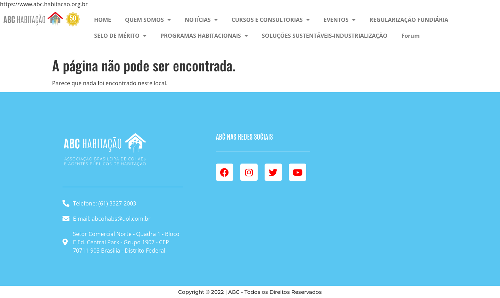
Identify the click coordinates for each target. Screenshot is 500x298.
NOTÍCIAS (201, 20)
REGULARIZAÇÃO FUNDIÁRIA (408, 20)
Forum (410, 36)
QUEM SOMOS (148, 20)
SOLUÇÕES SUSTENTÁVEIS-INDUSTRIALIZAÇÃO (325, 36)
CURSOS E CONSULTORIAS (271, 20)
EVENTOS (340, 20)
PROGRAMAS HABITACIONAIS (204, 35)
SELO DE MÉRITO (120, 35)
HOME (102, 20)
